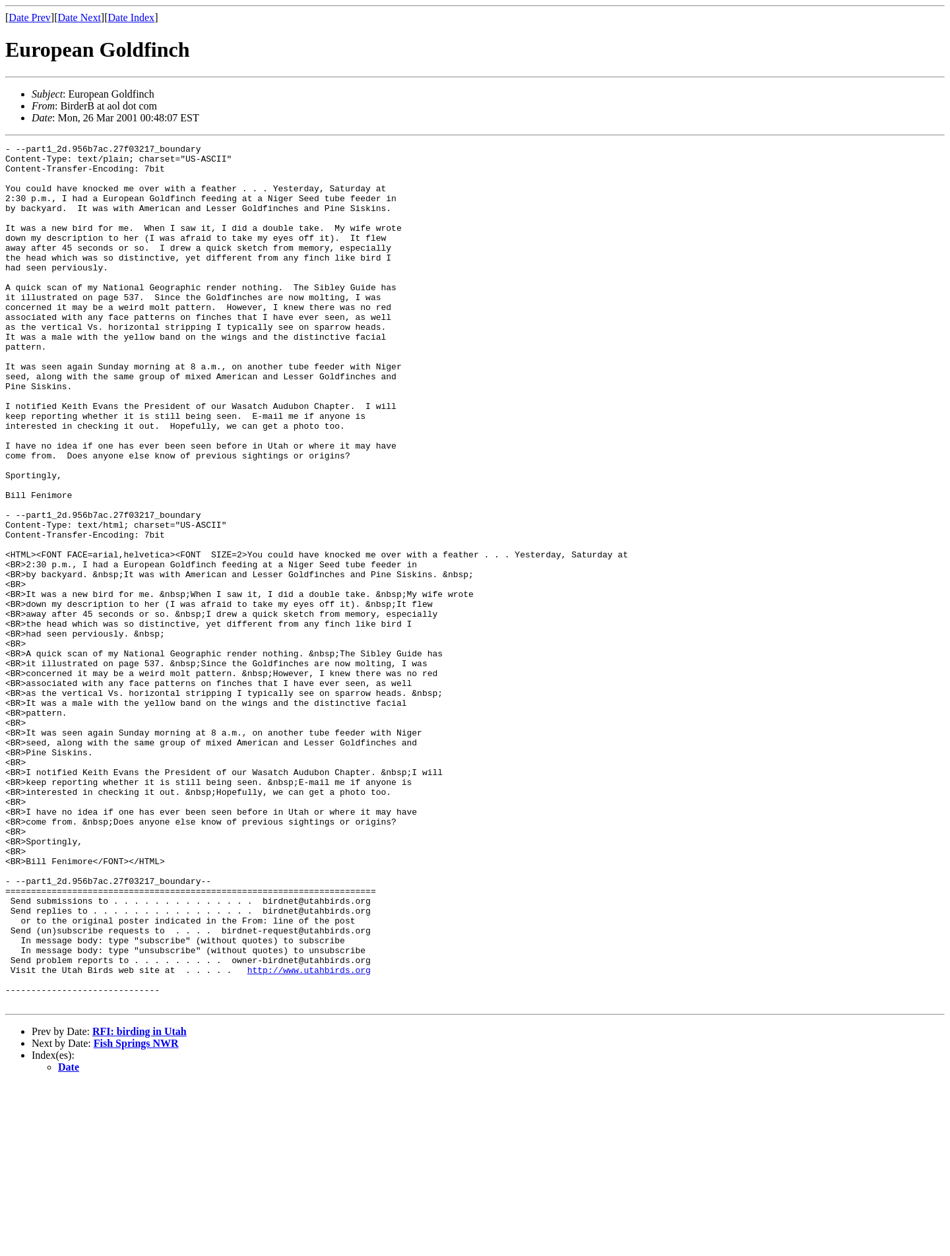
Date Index (131, 17)
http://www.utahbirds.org (309, 1136)
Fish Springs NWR (136, 1215)
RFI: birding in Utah (139, 1203)
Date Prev (30, 17)
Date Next (79, 17)
